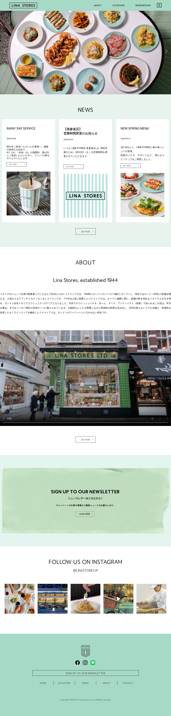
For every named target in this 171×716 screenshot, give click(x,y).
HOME (43, 683)
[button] (4, 51)
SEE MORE (13, 164)
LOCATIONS (118, 5)
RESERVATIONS (143, 5)
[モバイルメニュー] (158, 8)
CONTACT (128, 683)
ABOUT (98, 5)
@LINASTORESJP (85, 570)
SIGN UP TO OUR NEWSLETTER (85, 673)
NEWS (85, 683)
